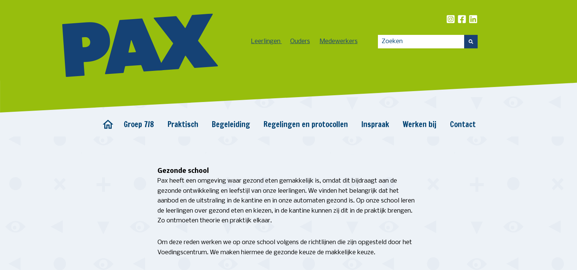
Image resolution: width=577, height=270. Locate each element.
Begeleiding (231, 124)
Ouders (300, 41)
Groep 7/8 (139, 124)
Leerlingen (266, 41)
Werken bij (419, 124)
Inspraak (375, 124)
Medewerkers (339, 41)
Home (108, 124)
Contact (463, 124)
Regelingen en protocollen (306, 124)
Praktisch (183, 124)
